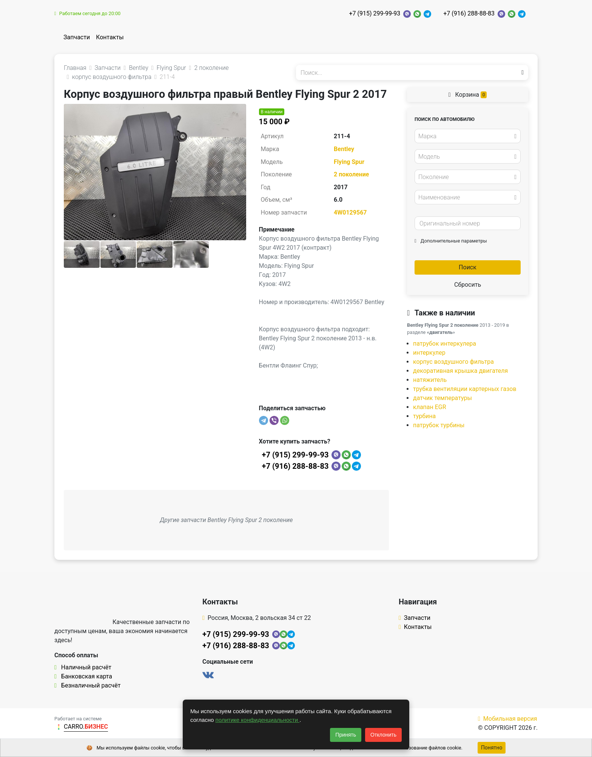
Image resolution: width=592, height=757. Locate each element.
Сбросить (467, 284)
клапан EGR (429, 407)
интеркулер (429, 352)
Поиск (467, 267)
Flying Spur (349, 161)
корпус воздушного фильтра (453, 361)
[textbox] (465, 136)
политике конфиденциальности (258, 720)
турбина (424, 416)
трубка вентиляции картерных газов (464, 388)
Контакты (109, 37)
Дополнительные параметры (451, 241)
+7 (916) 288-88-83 (469, 13)
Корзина (468, 94)
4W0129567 (350, 212)
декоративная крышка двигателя (460, 370)
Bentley (344, 149)
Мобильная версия (507, 718)
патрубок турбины (439, 425)
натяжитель (430, 379)
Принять (345, 735)
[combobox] (467, 136)
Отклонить (383, 735)
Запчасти (76, 37)
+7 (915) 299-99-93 (374, 13)
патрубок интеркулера (444, 343)
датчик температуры (442, 398)
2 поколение (351, 174)
